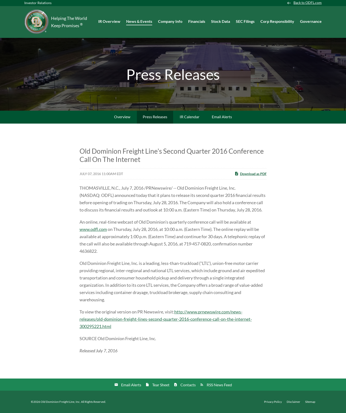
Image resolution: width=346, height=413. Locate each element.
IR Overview (109, 21)
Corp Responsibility (277, 21)
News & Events (139, 21)
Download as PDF (250, 173)
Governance (311, 21)
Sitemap (310, 401)
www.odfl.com (93, 229)
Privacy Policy (273, 401)
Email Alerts (222, 116)
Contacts (188, 384)
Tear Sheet (160, 384)
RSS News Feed (219, 384)
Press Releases (155, 116)
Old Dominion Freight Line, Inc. (60, 402)
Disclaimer (293, 401)
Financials (196, 21)
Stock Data (220, 21)
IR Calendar (189, 116)
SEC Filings (245, 21)
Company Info (170, 21)
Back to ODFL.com (307, 2)
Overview (122, 116)
